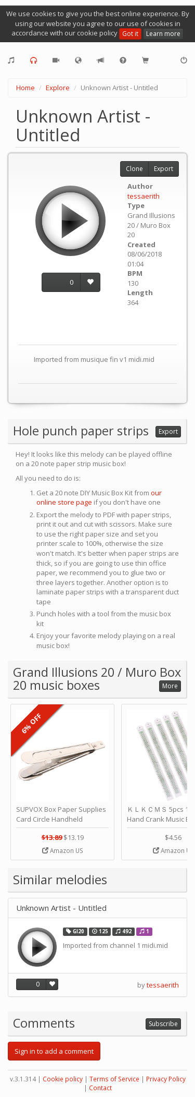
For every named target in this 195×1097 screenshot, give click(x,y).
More (170, 685)
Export (163, 168)
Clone (134, 168)
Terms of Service (114, 1079)
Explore (58, 87)
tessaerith (143, 196)
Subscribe (163, 1023)
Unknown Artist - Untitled (61, 908)
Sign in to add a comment (54, 1051)
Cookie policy (63, 1079)
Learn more (163, 33)
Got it (130, 33)
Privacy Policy (166, 1079)
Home (25, 87)
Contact (100, 1087)
